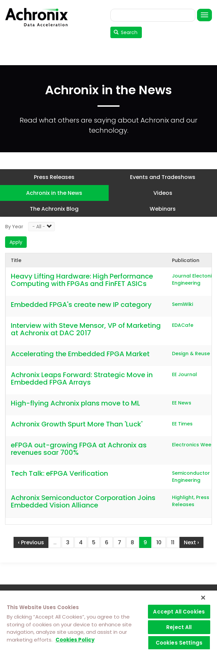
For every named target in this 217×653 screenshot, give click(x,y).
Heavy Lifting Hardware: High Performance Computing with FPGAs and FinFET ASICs (82, 279)
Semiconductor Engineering (191, 477)
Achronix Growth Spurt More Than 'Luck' (77, 424)
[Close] (203, 598)
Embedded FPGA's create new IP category (81, 304)
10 (161, 542)
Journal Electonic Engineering (193, 279)
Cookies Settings (179, 642)
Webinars (163, 209)
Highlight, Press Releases (190, 501)
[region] (108, 622)
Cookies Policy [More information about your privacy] (75, 639)
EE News (181, 402)
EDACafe (182, 325)
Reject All (179, 627)
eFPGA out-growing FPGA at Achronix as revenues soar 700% (79, 448)
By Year (14, 226)
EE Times (182, 423)
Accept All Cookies (179, 611)
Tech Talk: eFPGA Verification (59, 473)
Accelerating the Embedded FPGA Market (80, 354)
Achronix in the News (54, 193)
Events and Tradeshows (162, 177)
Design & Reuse (191, 353)
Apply (15, 242)
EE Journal (184, 374)
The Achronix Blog (54, 209)
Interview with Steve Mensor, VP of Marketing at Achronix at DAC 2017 (86, 329)
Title (16, 260)
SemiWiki (182, 304)
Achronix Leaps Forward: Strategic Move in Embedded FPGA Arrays (82, 378)
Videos (162, 193)
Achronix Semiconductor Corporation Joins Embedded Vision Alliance (83, 501)
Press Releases (54, 177)
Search (126, 32)
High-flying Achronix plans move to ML (75, 403)
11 (175, 542)
